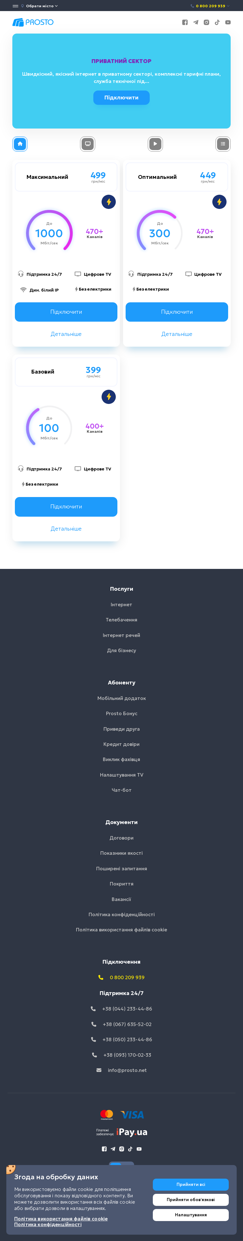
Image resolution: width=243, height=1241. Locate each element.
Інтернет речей (121, 635)
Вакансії (121, 899)
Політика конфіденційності (122, 914)
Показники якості (121, 853)
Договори (121, 838)
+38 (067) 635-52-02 (121, 1024)
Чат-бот (122, 790)
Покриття (122, 884)
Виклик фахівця (121, 759)
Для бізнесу (121, 650)
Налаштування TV (121, 775)
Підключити (123, 97)
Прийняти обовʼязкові (191, 1199)
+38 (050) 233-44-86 (121, 1039)
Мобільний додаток (121, 698)
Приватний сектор (122, 61)
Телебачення (121, 620)
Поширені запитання (121, 869)
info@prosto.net (122, 1070)
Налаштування (191, 1215)
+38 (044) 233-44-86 (121, 1009)
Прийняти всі (191, 1184)
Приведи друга (121, 729)
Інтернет (121, 605)
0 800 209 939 (210, 5)
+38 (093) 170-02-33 (121, 1055)
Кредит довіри (121, 744)
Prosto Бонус (121, 713)
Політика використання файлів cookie (121, 930)
